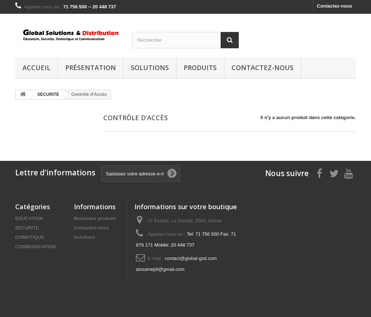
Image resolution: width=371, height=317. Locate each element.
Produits (200, 67)
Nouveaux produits (95, 218)
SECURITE (27, 228)
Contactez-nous (335, 6)
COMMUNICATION (35, 246)
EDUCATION (29, 218)
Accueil (36, 67)
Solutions (150, 67)
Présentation (90, 67)
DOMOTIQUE (29, 237)
